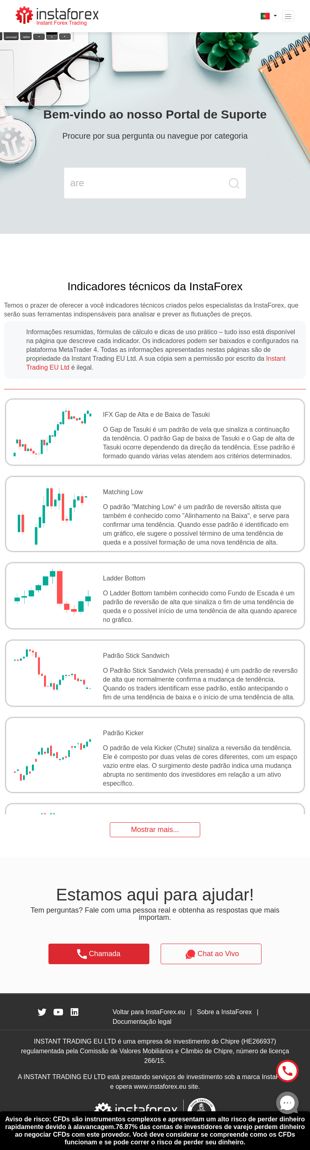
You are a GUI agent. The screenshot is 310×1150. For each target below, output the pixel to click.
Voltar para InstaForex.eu (149, 1012)
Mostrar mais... (155, 830)
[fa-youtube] (58, 1012)
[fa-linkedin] (74, 1012)
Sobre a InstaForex (224, 1012)
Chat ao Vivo (211, 954)
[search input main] (144, 183)
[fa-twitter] (42, 1012)
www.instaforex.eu (160, 1086)
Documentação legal (142, 1021)
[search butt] (234, 187)
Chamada (98, 954)
